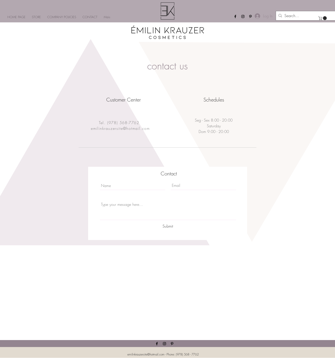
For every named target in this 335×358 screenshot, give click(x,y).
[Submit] (168, 226)
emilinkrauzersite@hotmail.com (120, 128)
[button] (323, 18)
